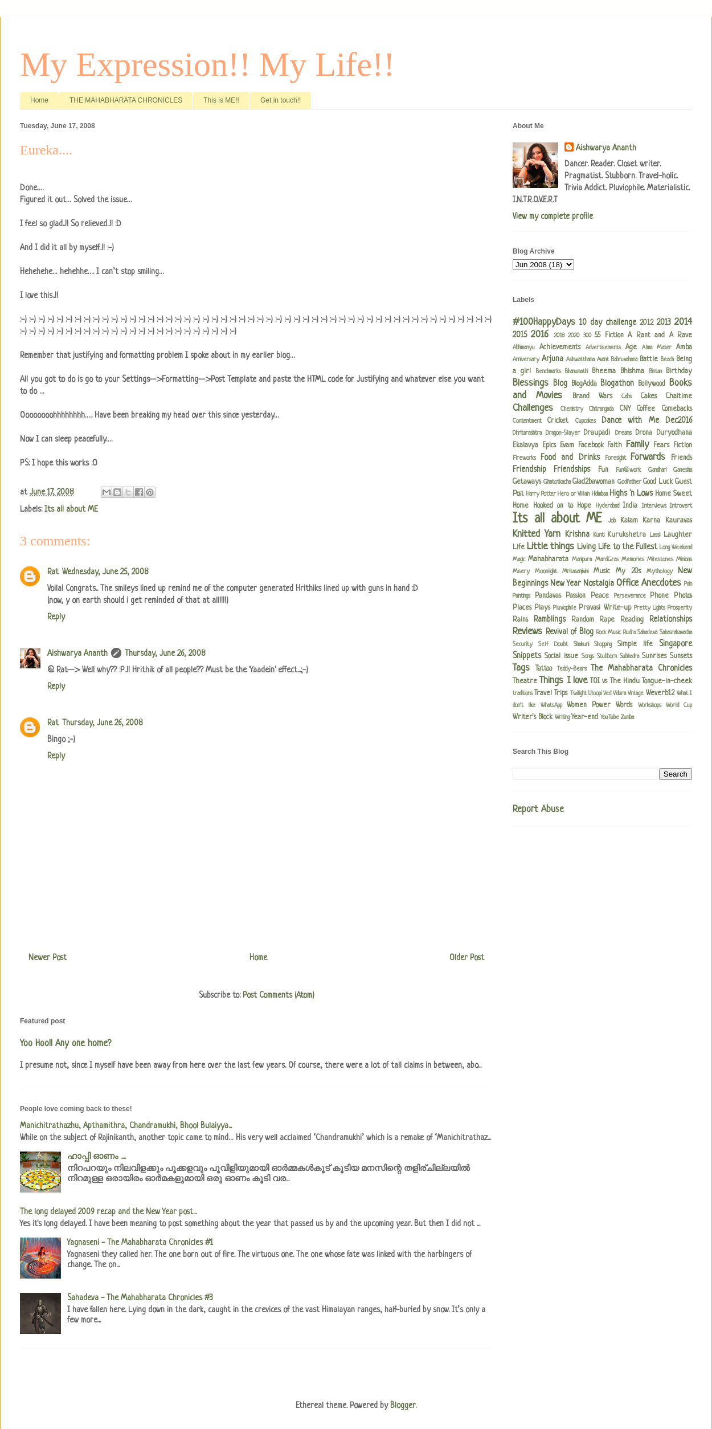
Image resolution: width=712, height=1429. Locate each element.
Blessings (531, 383)
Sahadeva (647, 632)
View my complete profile (553, 216)
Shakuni (581, 644)
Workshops (649, 705)
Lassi (655, 535)
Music (602, 571)
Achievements (559, 348)
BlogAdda (584, 384)
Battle (649, 360)
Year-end (584, 717)
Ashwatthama (580, 359)
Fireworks (524, 458)
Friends (681, 458)
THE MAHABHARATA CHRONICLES (125, 100)
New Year (565, 583)
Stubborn (607, 656)
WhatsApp (551, 705)
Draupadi (597, 433)
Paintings (521, 596)
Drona (644, 433)
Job (612, 520)
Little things (550, 546)
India (630, 506)
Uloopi (594, 693)
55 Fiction (609, 336)
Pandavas (548, 596)
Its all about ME (71, 509)
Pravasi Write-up (605, 608)
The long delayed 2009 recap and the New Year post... (108, 1211)
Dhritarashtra (527, 433)
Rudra (629, 632)
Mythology (659, 571)
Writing (562, 717)
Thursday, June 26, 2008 (165, 653)
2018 (559, 335)
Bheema (604, 371)
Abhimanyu (524, 347)
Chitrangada (601, 409)
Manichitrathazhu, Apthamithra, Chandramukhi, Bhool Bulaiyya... (126, 1125)
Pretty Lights (649, 608)
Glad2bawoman (593, 482)
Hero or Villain (574, 494)
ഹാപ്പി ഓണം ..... (96, 1156)
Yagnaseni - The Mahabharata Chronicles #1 (140, 1242)
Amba (684, 348)
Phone (659, 596)
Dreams (623, 433)
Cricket (557, 421)
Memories (632, 559)
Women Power (589, 705)
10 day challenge (607, 322)
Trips (560, 693)
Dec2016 (678, 420)
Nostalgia (598, 583)
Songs (588, 656)
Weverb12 (660, 693)
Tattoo (543, 669)
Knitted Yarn (536, 534)
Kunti (599, 535)
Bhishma (632, 371)
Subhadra (629, 656)
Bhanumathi (576, 371)
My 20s (628, 571)
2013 (664, 322)
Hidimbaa (600, 494)
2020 (573, 335)
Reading (632, 620)
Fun (603, 470)
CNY (625, 409)
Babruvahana (624, 359)
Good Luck (658, 482)
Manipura (582, 559)
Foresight (615, 458)
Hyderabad (607, 506)
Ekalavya (525, 446)
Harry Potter (541, 494)
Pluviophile (564, 608)
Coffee (646, 409)
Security (523, 644)
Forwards (648, 457)
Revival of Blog (570, 631)
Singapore (675, 643)
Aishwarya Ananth (77, 653)
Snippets (527, 655)
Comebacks (677, 409)
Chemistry (571, 409)
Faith (614, 446)
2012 (646, 323)
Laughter (678, 535)
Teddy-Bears (572, 668)
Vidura (619, 693)
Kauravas (678, 521)
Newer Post (47, 957)
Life (519, 548)
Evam (567, 446)
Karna (651, 521)
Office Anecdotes (648, 583)
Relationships (670, 619)
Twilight (578, 693)
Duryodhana (674, 433)
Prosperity (680, 608)
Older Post (466, 957)
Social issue (561, 656)
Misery (521, 571)
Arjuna (552, 359)
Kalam (629, 521)
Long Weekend (676, 547)
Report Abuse (538, 810)
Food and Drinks (570, 457)
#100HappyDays (544, 322)
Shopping (603, 644)
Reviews (527, 631)
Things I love (563, 680)
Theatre (525, 681)
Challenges (533, 408)
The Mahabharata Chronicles (641, 668)
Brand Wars (592, 397)
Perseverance (630, 596)
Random (582, 620)
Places (522, 608)
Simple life (635, 644)
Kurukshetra (626, 535)
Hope (584, 506)
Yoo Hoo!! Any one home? (65, 1044)
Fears (661, 446)
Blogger (402, 1405)
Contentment (527, 421)
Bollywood (651, 384)
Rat (53, 572)
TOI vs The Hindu (615, 681)
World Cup (679, 705)
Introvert (681, 506)
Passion (576, 596)
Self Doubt (553, 644)
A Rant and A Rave (660, 336)
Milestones (660, 559)
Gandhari (657, 470)
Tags (521, 668)
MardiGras (607, 559)
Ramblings (550, 619)
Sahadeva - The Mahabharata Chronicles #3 (140, 1298)
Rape (607, 620)
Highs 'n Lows (631, 493)
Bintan (655, 371)
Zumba (627, 717)
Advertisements (603, 347)
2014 (683, 322)
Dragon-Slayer (563, 433)
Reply (56, 617)
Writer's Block (533, 717)
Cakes (649, 397)
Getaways (527, 482)
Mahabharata (548, 560)
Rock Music (608, 632)
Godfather (629, 482)
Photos (683, 596)
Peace (600, 596)
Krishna (577, 534)
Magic (519, 559)
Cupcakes (585, 421)
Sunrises (654, 656)
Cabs (626, 396)
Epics (549, 446)
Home (39, 100)
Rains (520, 620)
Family (637, 444)
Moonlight (546, 571)
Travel (543, 693)
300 (587, 335)
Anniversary (526, 359)
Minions (684, 559)
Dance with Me (630, 420)
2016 (540, 334)
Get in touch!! (280, 100)
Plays (542, 608)
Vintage (636, 693)
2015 (520, 335)
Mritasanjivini (575, 571)
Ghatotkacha (557, 482)
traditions (523, 693)
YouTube (609, 717)
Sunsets (681, 656)
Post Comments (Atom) (278, 995)
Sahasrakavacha (676, 632)
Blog (560, 383)
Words (624, 705)
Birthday (679, 371)
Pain (688, 584)
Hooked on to (553, 506)
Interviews (654, 506)
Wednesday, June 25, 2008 (105, 572)
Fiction (682, 446)
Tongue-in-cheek (667, 681)
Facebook (591, 446)
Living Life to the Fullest (617, 547)
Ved (607, 693)
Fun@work (628, 470)
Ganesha (682, 470)
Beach (667, 359)
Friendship (529, 469)
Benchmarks (548, 371)
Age (631, 348)
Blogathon (617, 383)
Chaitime (679, 397)
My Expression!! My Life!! (207, 64)
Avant (603, 359)
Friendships (572, 469)
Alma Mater (657, 347)
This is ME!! (221, 100)
